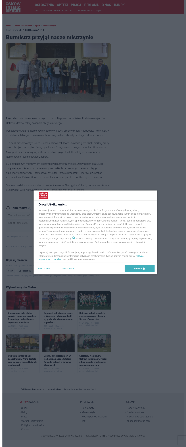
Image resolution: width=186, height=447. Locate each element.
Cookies (57, 259)
